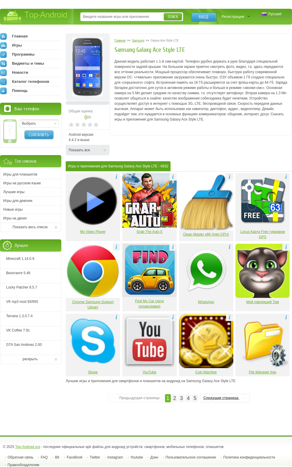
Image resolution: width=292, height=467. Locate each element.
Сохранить (39, 135)
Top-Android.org (27, 447)
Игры (11, 45)
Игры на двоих (15, 218)
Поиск (173, 16)
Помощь (14, 90)
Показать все (79, 150)
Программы (17, 54)
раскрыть (30, 359)
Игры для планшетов (20, 174)
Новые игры (13, 209)
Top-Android (36, 17)
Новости (14, 72)
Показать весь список (30, 227)
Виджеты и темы (22, 63)
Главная (14, 36)
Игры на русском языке (22, 183)
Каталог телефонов (24, 81)
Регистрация (233, 16)
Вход (203, 17)
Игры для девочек (17, 201)
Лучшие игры (14, 192)
